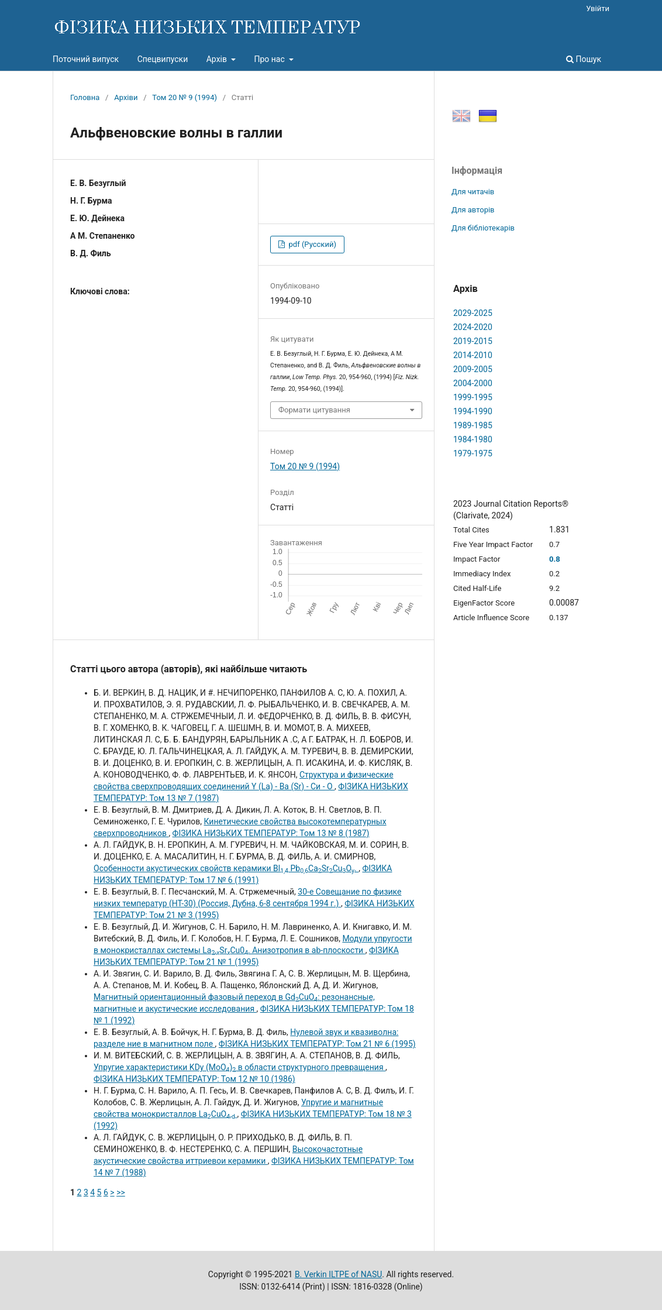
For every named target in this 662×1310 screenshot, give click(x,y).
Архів (217, 59)
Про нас (270, 59)
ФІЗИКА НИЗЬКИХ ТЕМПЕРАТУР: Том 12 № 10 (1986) (194, 1079)
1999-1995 (472, 397)
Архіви (125, 97)
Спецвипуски (162, 59)
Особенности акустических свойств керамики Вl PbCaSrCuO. (226, 868)
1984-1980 (472, 439)
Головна (84, 97)
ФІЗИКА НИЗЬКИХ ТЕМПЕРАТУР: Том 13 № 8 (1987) (271, 833)
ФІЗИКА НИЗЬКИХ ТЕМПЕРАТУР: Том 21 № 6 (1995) (317, 1043)
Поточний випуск (86, 59)
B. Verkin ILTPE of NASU (338, 1274)
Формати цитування (314, 409)
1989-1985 (472, 425)
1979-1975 (472, 453)
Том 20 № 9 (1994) (184, 97)
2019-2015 (472, 341)
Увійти (597, 8)
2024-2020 (472, 327)
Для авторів (473, 209)
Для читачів (472, 191)
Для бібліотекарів (483, 228)
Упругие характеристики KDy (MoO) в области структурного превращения (239, 1067)
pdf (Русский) (311, 244)
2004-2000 (472, 383)
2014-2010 (472, 355)
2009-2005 (472, 369)
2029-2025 (472, 313)
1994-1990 (472, 411)
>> (120, 1192)
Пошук (583, 59)
